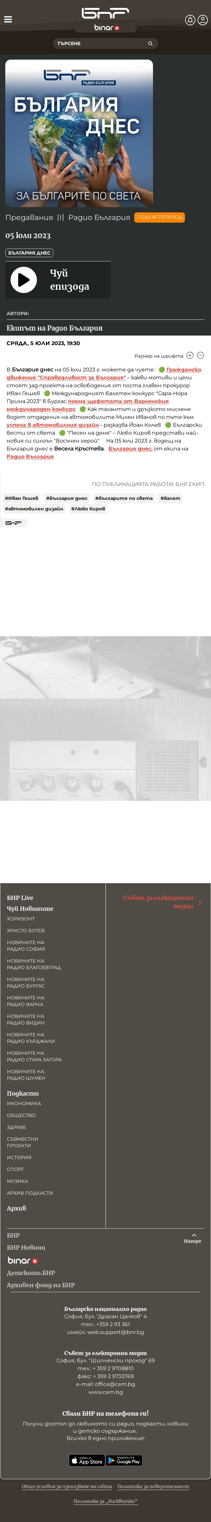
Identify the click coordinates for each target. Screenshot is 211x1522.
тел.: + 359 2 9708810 (105, 1368)
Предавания (29, 217)
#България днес (66, 498)
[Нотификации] (190, 20)
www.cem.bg (105, 1392)
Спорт (15, 1169)
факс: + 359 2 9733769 (105, 1376)
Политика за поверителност (153, 1486)
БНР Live (20, 898)
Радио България (99, 217)
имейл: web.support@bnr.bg (105, 1332)
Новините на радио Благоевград (34, 964)
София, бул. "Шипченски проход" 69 (105, 1360)
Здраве (16, 1127)
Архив (16, 1208)
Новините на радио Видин (26, 1019)
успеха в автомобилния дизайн (53, 425)
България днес (29, 253)
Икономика (24, 1103)
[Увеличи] (190, 355)
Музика (17, 1181)
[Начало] (105, 13)
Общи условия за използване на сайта (67, 1486)
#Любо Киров (88, 509)
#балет (170, 498)
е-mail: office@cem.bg (105, 1384)
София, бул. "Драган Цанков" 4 (105, 1316)
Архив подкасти (30, 1193)
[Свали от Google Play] (124, 1460)
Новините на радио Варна (25, 1001)
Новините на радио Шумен (26, 1075)
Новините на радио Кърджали (31, 1038)
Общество (21, 1115)
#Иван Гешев (21, 498)
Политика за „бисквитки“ (106, 1501)
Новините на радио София (26, 945)
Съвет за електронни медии (163, 902)
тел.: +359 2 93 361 (105, 1324)
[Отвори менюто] (8, 19)
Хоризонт (21, 919)
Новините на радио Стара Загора (34, 1056)
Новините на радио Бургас (26, 982)
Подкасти (23, 1093)
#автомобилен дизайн (34, 509)
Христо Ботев (26, 931)
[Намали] (200, 355)
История (19, 1157)
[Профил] (202, 20)
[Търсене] (150, 43)
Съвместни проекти (22, 1142)
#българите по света (124, 498)
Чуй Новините (30, 908)
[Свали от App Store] (87, 1460)
